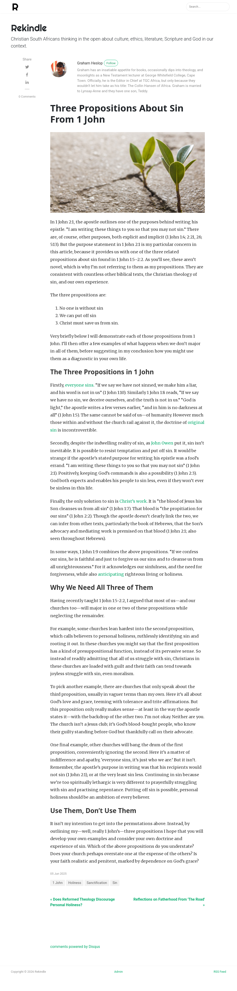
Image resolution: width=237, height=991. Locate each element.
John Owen (162, 443)
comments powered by (75, 946)
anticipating (111, 574)
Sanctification (97, 883)
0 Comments (27, 96)
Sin (114, 883)
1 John (58, 883)
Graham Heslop (90, 63)
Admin (118, 971)
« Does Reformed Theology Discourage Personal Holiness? (82, 902)
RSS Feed (220, 971)
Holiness (74, 883)
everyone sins (79, 385)
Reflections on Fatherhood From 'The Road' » (169, 902)
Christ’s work (133, 501)
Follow (111, 63)
